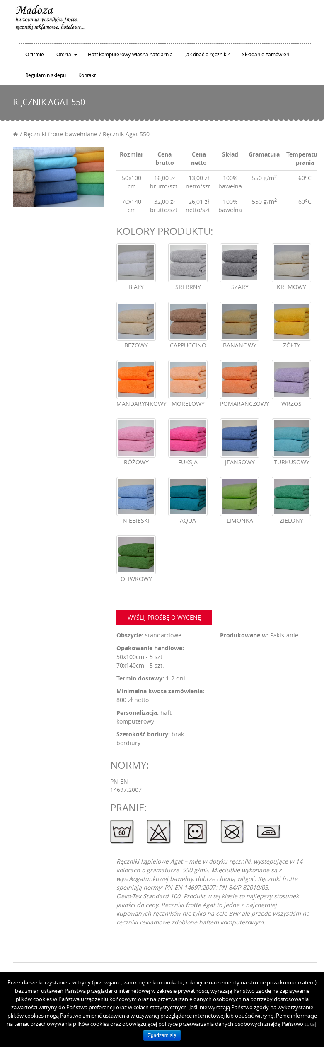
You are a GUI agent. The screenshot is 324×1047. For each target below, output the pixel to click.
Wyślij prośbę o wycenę (164, 617)
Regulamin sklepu (45, 75)
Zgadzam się (162, 1035)
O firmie (34, 54)
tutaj (310, 1024)
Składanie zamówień (265, 54)
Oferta (63, 54)
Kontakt (87, 75)
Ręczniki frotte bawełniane (60, 134)
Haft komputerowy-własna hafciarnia (130, 54)
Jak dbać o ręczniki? (207, 54)
